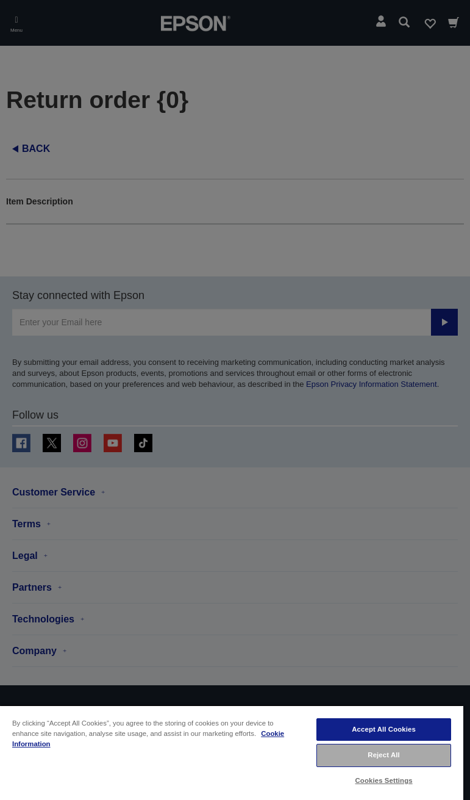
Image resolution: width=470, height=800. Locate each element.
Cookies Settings (384, 780)
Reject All (384, 755)
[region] (231, 752)
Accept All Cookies (384, 729)
